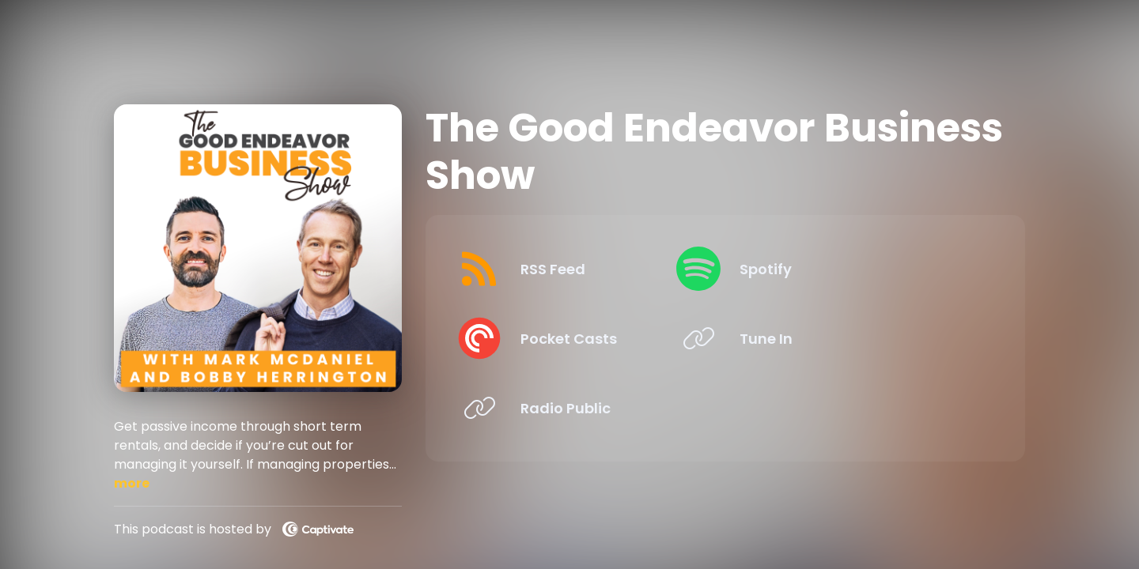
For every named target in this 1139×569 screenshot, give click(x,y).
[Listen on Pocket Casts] (582, 338)
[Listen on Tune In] (856, 338)
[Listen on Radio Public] (582, 407)
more (131, 483)
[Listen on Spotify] (856, 268)
